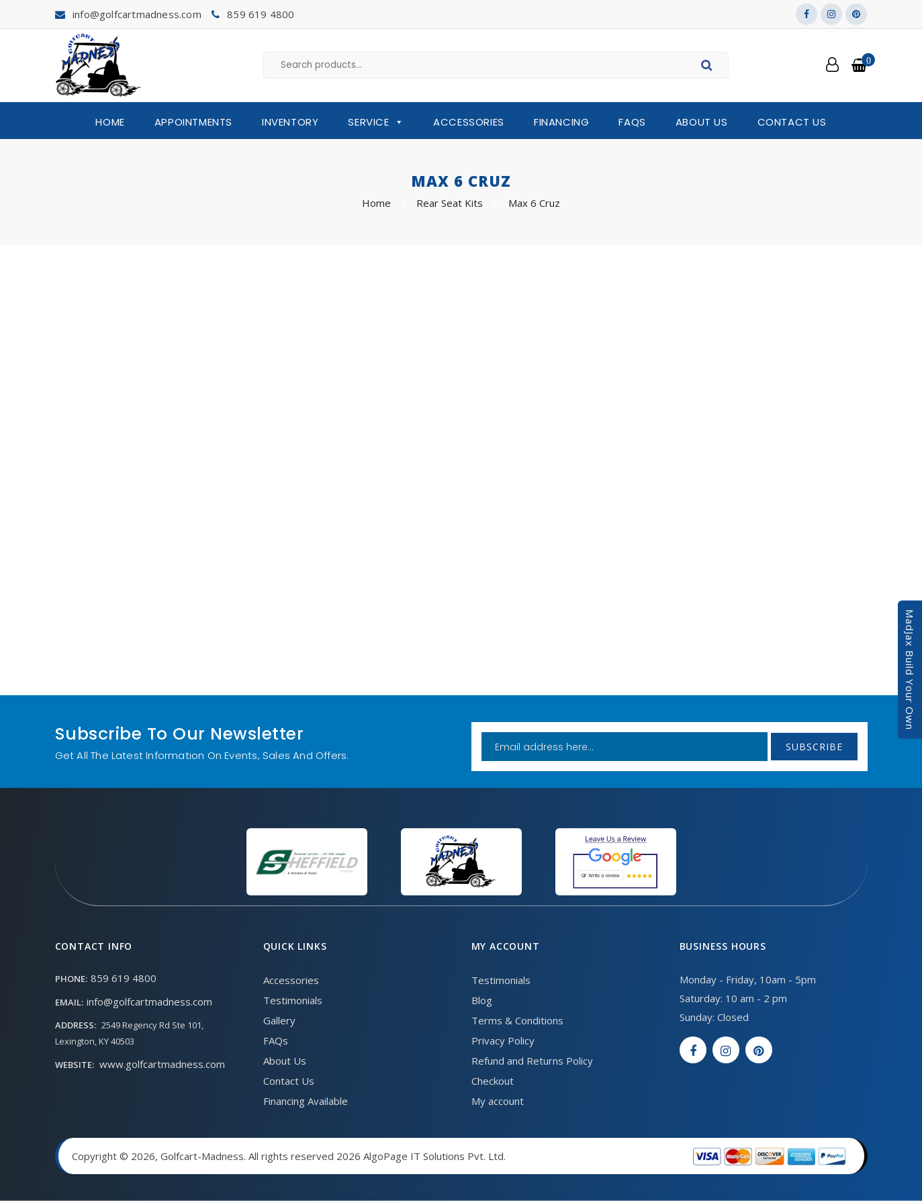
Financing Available (305, 1101)
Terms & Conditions (517, 1020)
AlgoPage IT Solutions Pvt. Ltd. (434, 1156)
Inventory (290, 122)
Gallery (279, 1020)
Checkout (492, 1080)
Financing (561, 122)
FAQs (631, 122)
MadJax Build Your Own (910, 669)
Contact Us (792, 122)
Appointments (193, 122)
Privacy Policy (503, 1040)
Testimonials (292, 1000)
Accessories (468, 122)
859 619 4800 (260, 14)
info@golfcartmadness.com (137, 14)
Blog (481, 1000)
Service (376, 122)
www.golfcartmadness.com (162, 1064)
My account (497, 1101)
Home (109, 122)
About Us (702, 122)
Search (709, 67)
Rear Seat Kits (449, 203)
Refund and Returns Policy (532, 1060)
